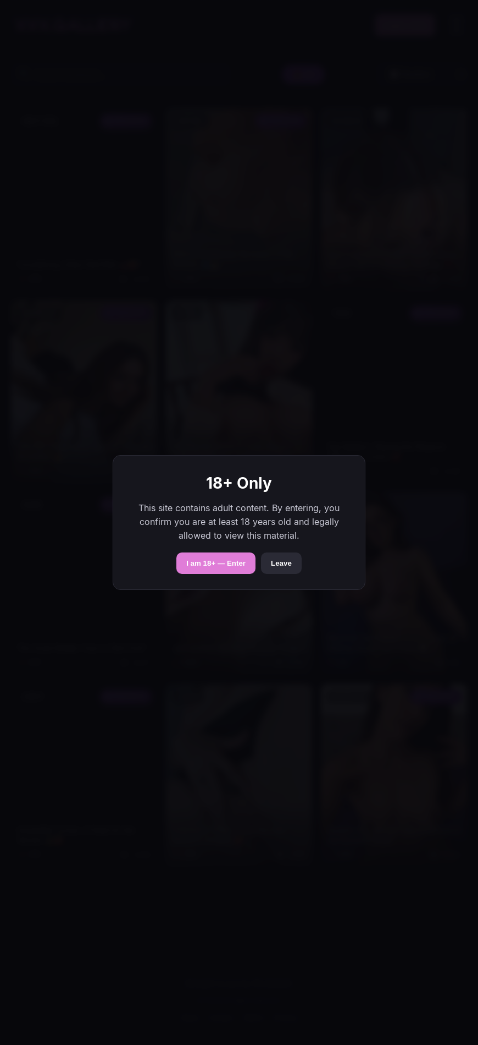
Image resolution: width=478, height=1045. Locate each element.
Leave (281, 563)
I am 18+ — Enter (216, 563)
